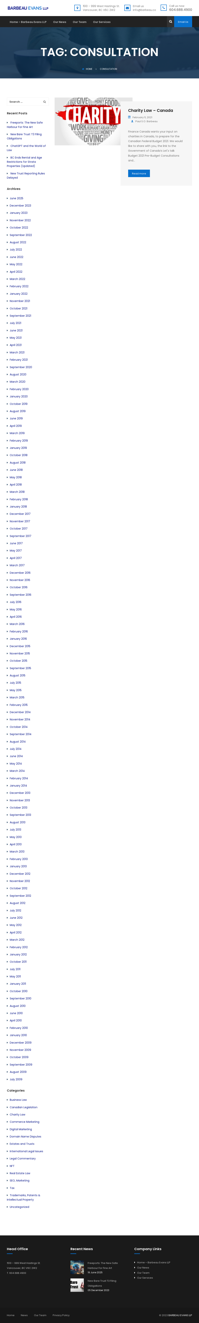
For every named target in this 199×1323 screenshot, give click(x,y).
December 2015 (20, 646)
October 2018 (19, 455)
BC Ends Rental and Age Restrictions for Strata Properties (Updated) (24, 162)
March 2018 (17, 492)
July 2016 (15, 602)
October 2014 (19, 727)
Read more (139, 173)
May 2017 (16, 550)
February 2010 (19, 1028)
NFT (12, 1166)
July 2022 (16, 249)
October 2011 (18, 962)
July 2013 (15, 830)
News (24, 1315)
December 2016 (20, 573)
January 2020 (19, 396)
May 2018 (16, 477)
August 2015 (17, 675)
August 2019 (18, 411)
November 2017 (20, 521)
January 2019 (18, 448)
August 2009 (18, 1072)
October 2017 (19, 529)
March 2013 (17, 852)
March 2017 (17, 565)
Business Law (18, 1100)
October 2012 (18, 888)
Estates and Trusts (22, 1144)
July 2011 (15, 969)
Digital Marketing (21, 1129)
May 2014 (16, 764)
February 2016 (19, 631)
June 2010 (16, 1013)
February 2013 (19, 859)
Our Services (102, 22)
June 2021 (16, 330)
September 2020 (21, 367)
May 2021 (16, 338)
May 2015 (16, 690)
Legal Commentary (23, 1158)
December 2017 (20, 514)
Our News (59, 22)
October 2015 (18, 661)
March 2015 (17, 697)
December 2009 (21, 1043)
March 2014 (17, 771)
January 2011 (18, 984)
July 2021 (15, 323)
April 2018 (16, 485)
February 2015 (19, 705)
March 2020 (17, 382)
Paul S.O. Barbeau (144, 121)
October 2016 (19, 587)
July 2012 (15, 910)
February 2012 (19, 947)
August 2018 (18, 463)
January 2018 (18, 507)
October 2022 (19, 227)
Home (87, 69)
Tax (12, 1188)
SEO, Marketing (19, 1180)
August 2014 (18, 742)
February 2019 (19, 441)
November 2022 (20, 220)
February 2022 (19, 286)
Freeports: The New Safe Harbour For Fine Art (103, 1265)
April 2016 (16, 617)
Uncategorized (19, 1207)
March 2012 (17, 940)
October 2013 (18, 808)
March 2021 (17, 352)
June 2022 (16, 257)
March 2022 (17, 279)
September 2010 (20, 998)
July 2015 (15, 683)
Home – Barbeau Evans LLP (28, 22)
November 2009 (20, 1050)
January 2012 (18, 954)
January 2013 (18, 866)
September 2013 (20, 815)
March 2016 (17, 624)
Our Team (80, 22)
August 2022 (18, 242)
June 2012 (16, 918)
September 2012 (20, 896)
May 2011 (15, 976)
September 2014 (21, 734)
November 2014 (20, 719)
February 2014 (19, 778)
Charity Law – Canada (150, 110)
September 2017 (20, 536)
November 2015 (20, 653)
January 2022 (19, 294)
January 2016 (18, 639)
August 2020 (18, 374)
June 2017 (16, 543)
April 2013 (16, 844)
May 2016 (16, 609)
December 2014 (20, 712)
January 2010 (18, 1035)
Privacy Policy (61, 1315)
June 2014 (16, 756)
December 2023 (20, 205)
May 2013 (16, 837)
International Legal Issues (26, 1151)
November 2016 (20, 580)
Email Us (183, 22)
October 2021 (18, 308)
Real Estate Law (20, 1173)
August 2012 (17, 903)
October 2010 (19, 991)
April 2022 (16, 272)
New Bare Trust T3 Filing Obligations (102, 1283)
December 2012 (20, 874)
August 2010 (18, 1006)
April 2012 (16, 932)
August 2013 (17, 822)
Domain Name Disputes (25, 1136)
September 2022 (21, 235)
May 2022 (16, 264)
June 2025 (16, 198)
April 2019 (16, 426)
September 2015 (20, 668)
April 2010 (16, 1020)
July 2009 (16, 1079)
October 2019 (19, 404)
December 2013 (20, 793)
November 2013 (20, 800)
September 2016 (20, 595)
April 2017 (16, 558)
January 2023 (19, 213)
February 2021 (19, 360)
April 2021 (16, 345)
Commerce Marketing (24, 1122)
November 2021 (20, 301)
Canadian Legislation (23, 1107)
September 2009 (21, 1065)
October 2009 (19, 1057)
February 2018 (19, 499)
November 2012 (20, 881)
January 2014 (18, 786)
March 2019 (17, 433)
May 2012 (16, 925)
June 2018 (16, 470)
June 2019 (16, 418)
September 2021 (20, 316)
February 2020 (19, 389)
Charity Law (17, 1114)
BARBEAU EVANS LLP (180, 1315)
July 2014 (16, 749)
